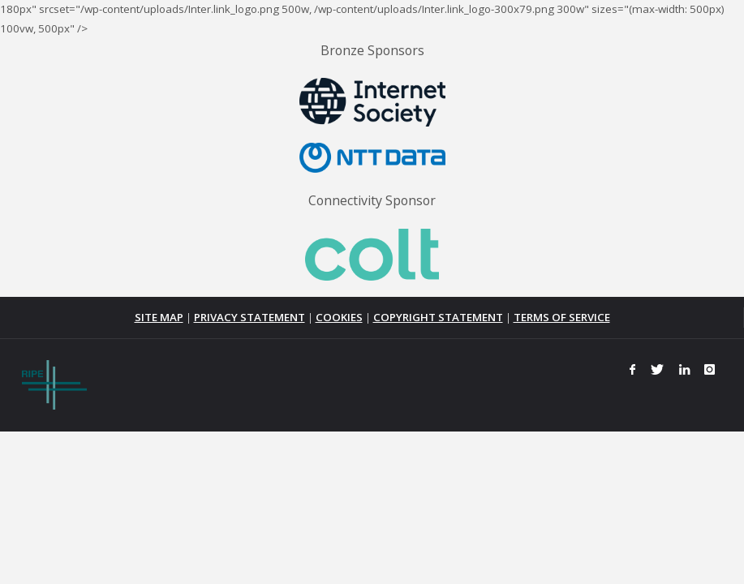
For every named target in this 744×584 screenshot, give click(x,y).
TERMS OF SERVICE (562, 317)
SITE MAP (159, 317)
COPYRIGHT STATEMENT (438, 317)
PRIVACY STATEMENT (249, 317)
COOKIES (339, 317)
